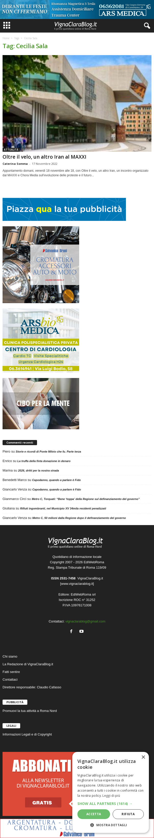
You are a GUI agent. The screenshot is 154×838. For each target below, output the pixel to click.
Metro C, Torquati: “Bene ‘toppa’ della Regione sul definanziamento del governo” (86, 498)
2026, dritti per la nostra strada (38, 470)
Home (6, 38)
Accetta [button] (93, 814)
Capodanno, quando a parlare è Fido (56, 480)
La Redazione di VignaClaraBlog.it (28, 664)
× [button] (143, 757)
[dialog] (110, 792)
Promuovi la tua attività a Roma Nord (30, 711)
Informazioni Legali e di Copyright (27, 734)
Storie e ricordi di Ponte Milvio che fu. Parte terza (48, 451)
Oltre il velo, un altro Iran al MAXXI (44, 157)
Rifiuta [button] (128, 814)
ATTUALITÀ (11, 149)
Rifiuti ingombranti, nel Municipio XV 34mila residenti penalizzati (63, 508)
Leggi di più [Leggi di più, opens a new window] (111, 795)
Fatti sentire (11, 672)
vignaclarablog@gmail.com (85, 621)
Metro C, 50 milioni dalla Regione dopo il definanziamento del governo (79, 517)
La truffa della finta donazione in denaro (43, 461)
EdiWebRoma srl (83, 594)
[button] (110, 803)
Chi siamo (10, 656)
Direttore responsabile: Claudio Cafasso (32, 687)
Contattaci (10, 679)
